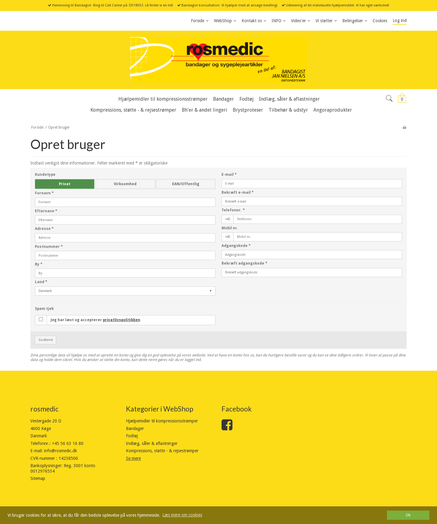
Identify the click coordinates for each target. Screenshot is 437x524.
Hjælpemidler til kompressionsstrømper (162, 420)
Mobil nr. (230, 228)
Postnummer (49, 247)
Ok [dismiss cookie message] (408, 515)
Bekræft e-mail (238, 192)
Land (41, 282)
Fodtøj (132, 435)
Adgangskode (236, 246)
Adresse (44, 229)
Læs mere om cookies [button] (182, 514)
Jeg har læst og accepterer (95, 320)
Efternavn (46, 211)
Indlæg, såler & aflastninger (152, 443)
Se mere (133, 458)
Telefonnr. (233, 210)
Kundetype (45, 174)
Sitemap (37, 478)
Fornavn (44, 193)
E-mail (229, 174)
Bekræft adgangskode (244, 263)
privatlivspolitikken (121, 320)
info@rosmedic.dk (60, 450)
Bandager (135, 428)
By (38, 264)
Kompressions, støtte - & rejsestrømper (162, 450)
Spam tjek (44, 309)
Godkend (46, 340)
